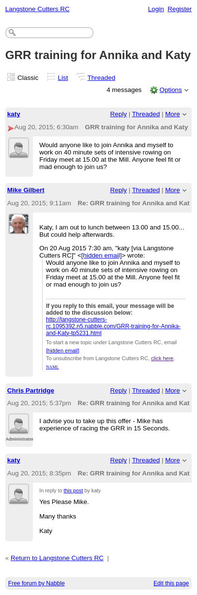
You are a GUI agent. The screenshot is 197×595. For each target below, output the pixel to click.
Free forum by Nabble (36, 583)
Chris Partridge (30, 390)
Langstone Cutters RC (37, 9)
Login (156, 9)
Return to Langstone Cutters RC (57, 558)
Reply (118, 114)
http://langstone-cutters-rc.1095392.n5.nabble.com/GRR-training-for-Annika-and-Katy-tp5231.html (113, 326)
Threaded (102, 77)
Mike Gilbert (26, 190)
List (63, 77)
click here (162, 358)
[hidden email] (101, 255)
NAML (52, 367)
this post (73, 490)
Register (179, 9)
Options (170, 89)
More (172, 114)
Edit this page (171, 583)
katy (13, 114)
